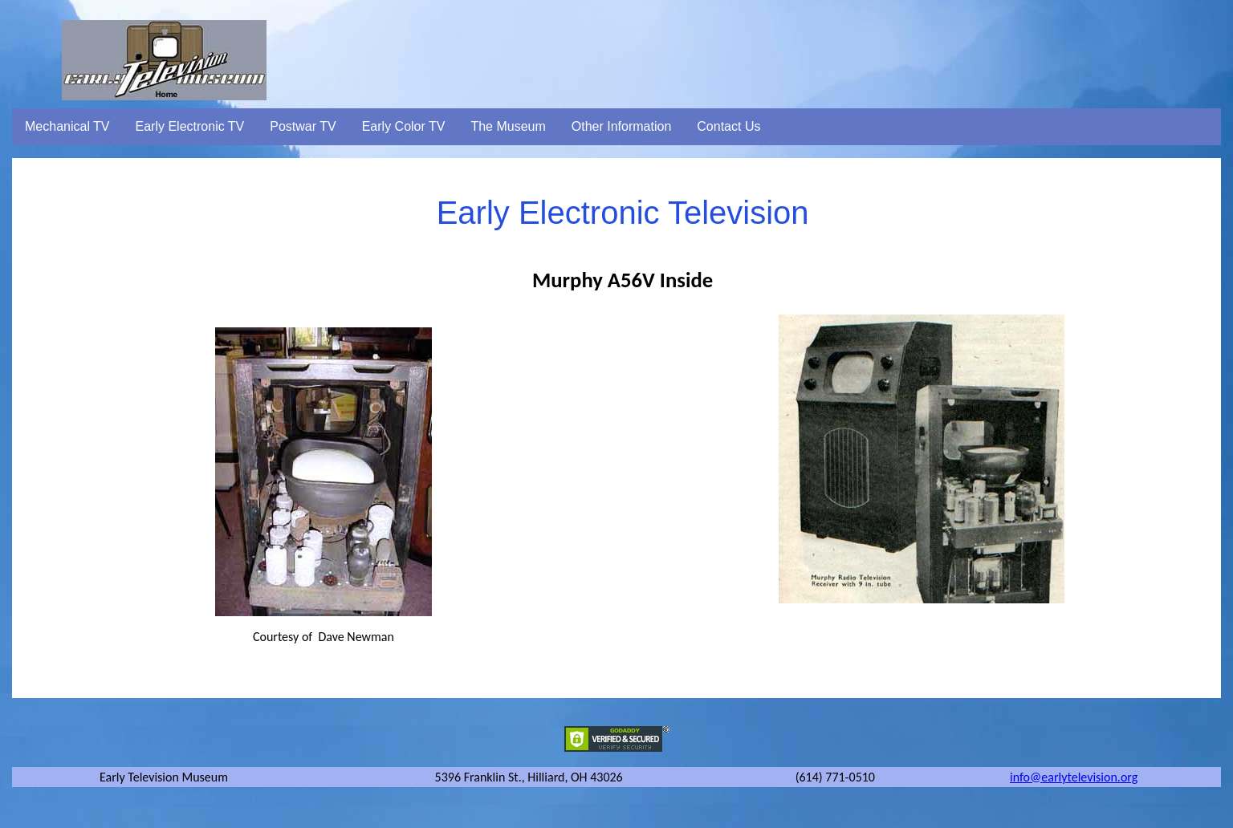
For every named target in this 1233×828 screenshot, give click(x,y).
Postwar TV (303, 126)
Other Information (622, 126)
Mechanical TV (67, 126)
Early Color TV (404, 126)
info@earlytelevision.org (1073, 777)
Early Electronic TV (190, 126)
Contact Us (728, 126)
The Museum (507, 126)
